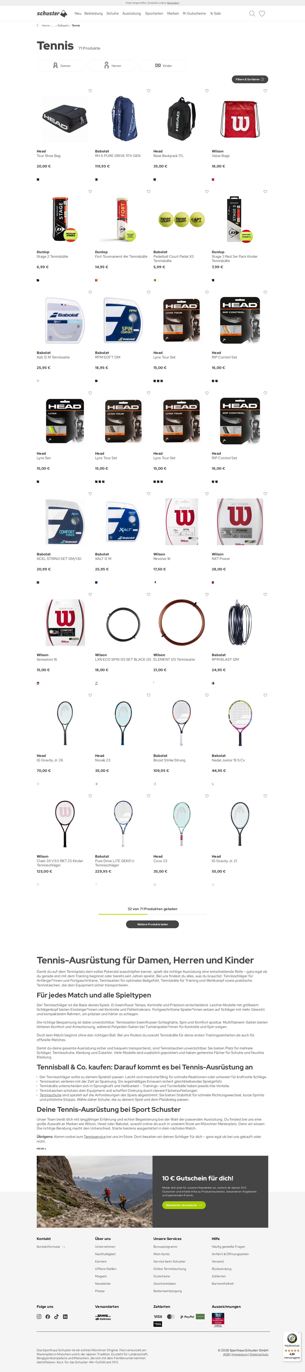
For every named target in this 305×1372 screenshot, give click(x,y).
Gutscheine (161, 1276)
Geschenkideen (164, 1284)
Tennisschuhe (50, 1095)
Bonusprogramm (165, 1247)
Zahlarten (219, 1276)
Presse (100, 1291)
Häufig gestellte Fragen (228, 1247)
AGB (226, 1354)
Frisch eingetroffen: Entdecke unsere (146, 2)
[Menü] (298, 1333)
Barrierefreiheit (223, 1284)
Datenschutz (259, 1354)
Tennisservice (95, 1136)
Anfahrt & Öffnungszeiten (230, 1254)
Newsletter (103, 1284)
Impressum (240, 1354)
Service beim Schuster (169, 1261)
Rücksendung (221, 1269)
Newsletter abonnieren (181, 1205)
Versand (218, 1261)
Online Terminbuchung (169, 1269)
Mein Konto (161, 1254)
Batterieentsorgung (167, 1291)
